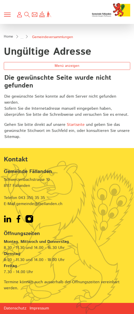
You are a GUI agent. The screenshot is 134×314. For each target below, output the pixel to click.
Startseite (76, 125)
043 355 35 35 (31, 198)
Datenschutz (15, 308)
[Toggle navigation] (7, 14)
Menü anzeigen (67, 65)
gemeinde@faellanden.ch (39, 204)
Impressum (39, 308)
